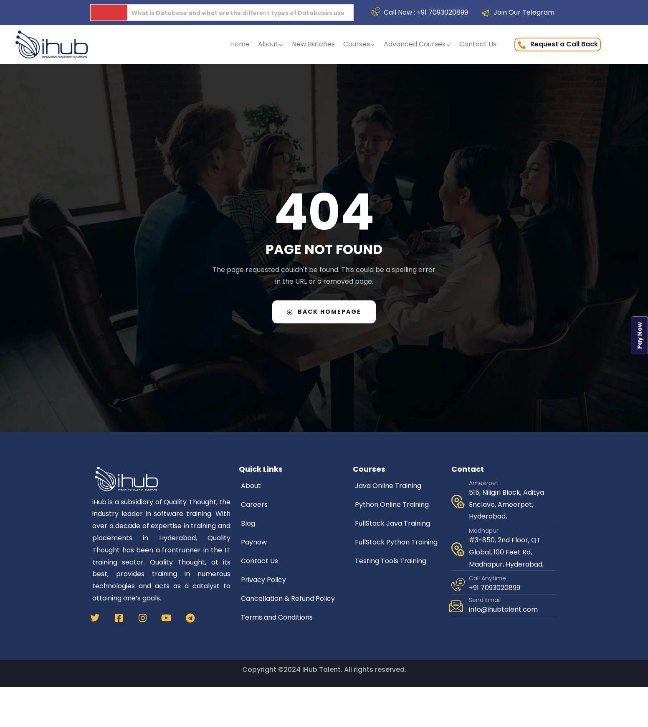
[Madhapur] (458, 549)
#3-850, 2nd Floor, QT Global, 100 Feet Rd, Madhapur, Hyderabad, (506, 552)
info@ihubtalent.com (503, 609)
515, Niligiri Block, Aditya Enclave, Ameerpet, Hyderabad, (506, 504)
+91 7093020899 (494, 587)
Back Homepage (324, 312)
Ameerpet (484, 483)
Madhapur (484, 530)
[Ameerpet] (458, 501)
